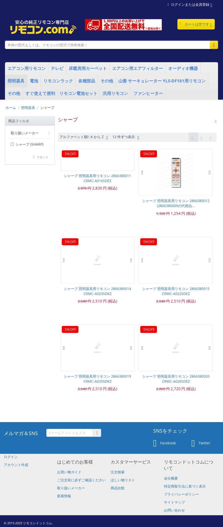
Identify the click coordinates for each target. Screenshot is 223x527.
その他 (106, 81)
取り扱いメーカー (71, 488)
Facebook (164, 443)
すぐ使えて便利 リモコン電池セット (61, 93)
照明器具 (15, 81)
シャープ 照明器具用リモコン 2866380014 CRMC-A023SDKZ (97, 291)
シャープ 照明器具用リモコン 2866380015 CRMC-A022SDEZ (176, 291)
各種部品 (86, 81)
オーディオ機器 (183, 68)
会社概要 (171, 478)
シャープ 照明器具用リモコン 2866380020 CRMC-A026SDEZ (176, 379)
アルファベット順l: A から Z (84, 137)
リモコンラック (58, 81)
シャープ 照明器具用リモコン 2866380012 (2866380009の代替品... (176, 203)
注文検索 (118, 472)
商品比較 (118, 488)
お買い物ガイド (69, 472)
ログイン (11, 456)
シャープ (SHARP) (27, 144)
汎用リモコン (115, 93)
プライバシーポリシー (181, 494)
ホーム (10, 107)
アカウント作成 (16, 464)
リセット (43, 157)
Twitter (201, 443)
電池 (34, 81)
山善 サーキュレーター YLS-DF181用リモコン (162, 81)
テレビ (57, 68)
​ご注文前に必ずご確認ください (81, 480)
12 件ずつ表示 (125, 137)
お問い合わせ (174, 510)
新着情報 (64, 496)
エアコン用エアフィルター (137, 68)
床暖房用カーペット (88, 68)
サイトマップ (174, 502)
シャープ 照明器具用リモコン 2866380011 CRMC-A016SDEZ (97, 178)
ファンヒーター (148, 93)
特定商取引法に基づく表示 (185, 486)
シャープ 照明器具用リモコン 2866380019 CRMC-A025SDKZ (97, 379)
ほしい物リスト (123, 480)
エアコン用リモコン (26, 68)
